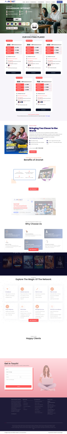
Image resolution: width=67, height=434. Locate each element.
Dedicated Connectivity (40, 296)
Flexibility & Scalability (9, 297)
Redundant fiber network (55, 296)
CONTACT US (48, 2)
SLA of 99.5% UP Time (24, 297)
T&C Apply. (47, 116)
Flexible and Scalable (9, 313)
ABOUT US (27, 2)
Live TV (59, 1)
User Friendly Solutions (10, 315)
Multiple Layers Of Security (25, 315)
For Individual (33, 2)
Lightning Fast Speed (54, 301)
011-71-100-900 (43, 148)
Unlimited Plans (8, 299)
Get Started (33, 189)
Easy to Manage (8, 317)
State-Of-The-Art (24, 313)
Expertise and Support (39, 316)
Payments (53, 2)
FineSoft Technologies (58, 432)
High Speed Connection (10, 296)
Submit (18, 386)
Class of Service (38, 299)
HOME (24, 2)
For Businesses (41, 2)
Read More (37, 151)
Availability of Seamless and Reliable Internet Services (25, 318)
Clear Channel (38, 297)
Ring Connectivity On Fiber (25, 296)
